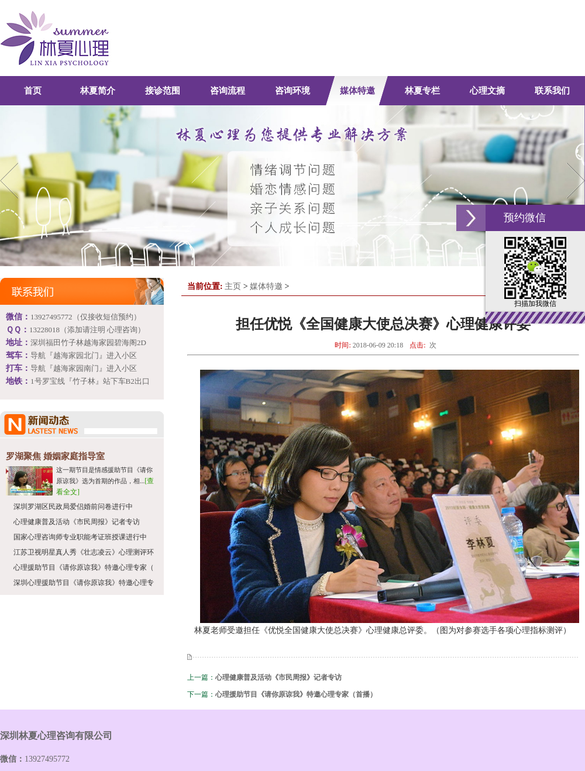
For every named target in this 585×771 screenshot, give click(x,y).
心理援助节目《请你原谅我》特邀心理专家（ (83, 567)
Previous (11, 180)
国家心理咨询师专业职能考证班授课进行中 (80, 537)
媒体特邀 (266, 286)
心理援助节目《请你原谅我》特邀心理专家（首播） (296, 694)
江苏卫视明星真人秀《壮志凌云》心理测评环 (83, 552)
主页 (233, 286)
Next (574, 180)
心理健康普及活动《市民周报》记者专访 (76, 522)
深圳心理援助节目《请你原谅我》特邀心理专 (83, 583)
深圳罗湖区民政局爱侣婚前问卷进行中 (73, 506)
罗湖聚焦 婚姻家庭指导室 (55, 456)
